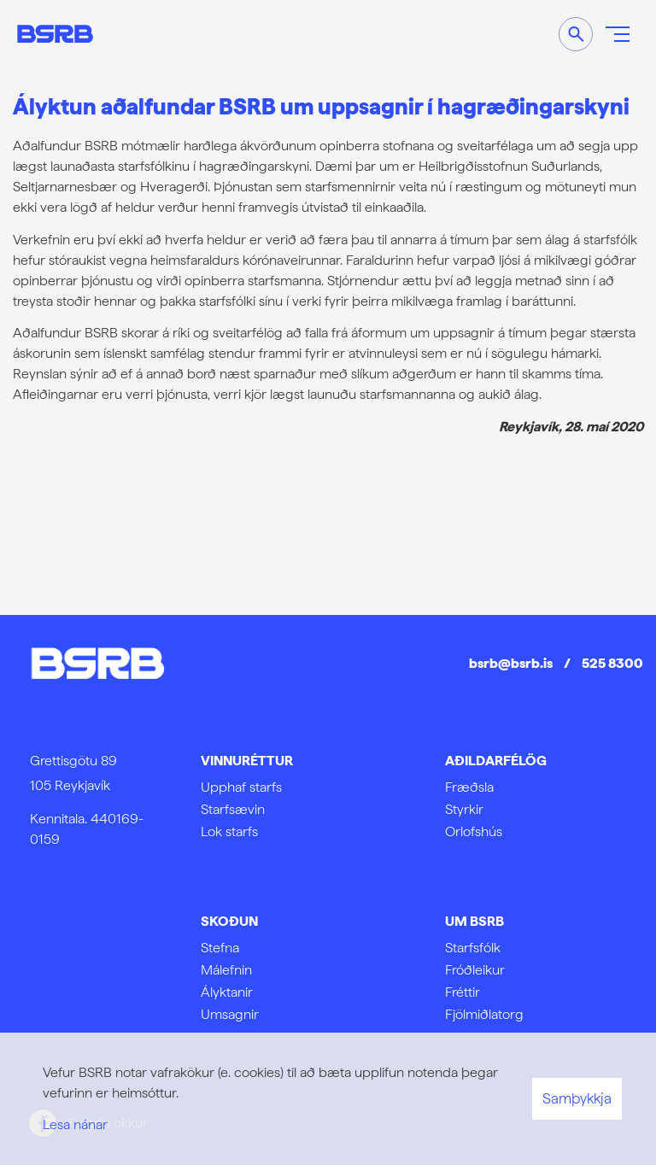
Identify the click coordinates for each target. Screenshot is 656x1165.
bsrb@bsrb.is (511, 663)
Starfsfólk (473, 948)
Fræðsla (469, 787)
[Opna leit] (576, 34)
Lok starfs (229, 831)
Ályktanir (227, 992)
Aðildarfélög (496, 760)
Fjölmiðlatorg (484, 1014)
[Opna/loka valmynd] (617, 34)
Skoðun (229, 921)
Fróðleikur (475, 970)
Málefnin (226, 970)
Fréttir (462, 992)
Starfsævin (233, 809)
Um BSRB (474, 921)
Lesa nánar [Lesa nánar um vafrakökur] (75, 1124)
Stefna (220, 948)
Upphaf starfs (241, 787)
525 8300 (612, 663)
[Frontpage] (55, 34)
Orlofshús (473, 831)
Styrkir (464, 809)
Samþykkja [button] (577, 1098)
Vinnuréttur (247, 760)
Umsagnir (230, 1014)
